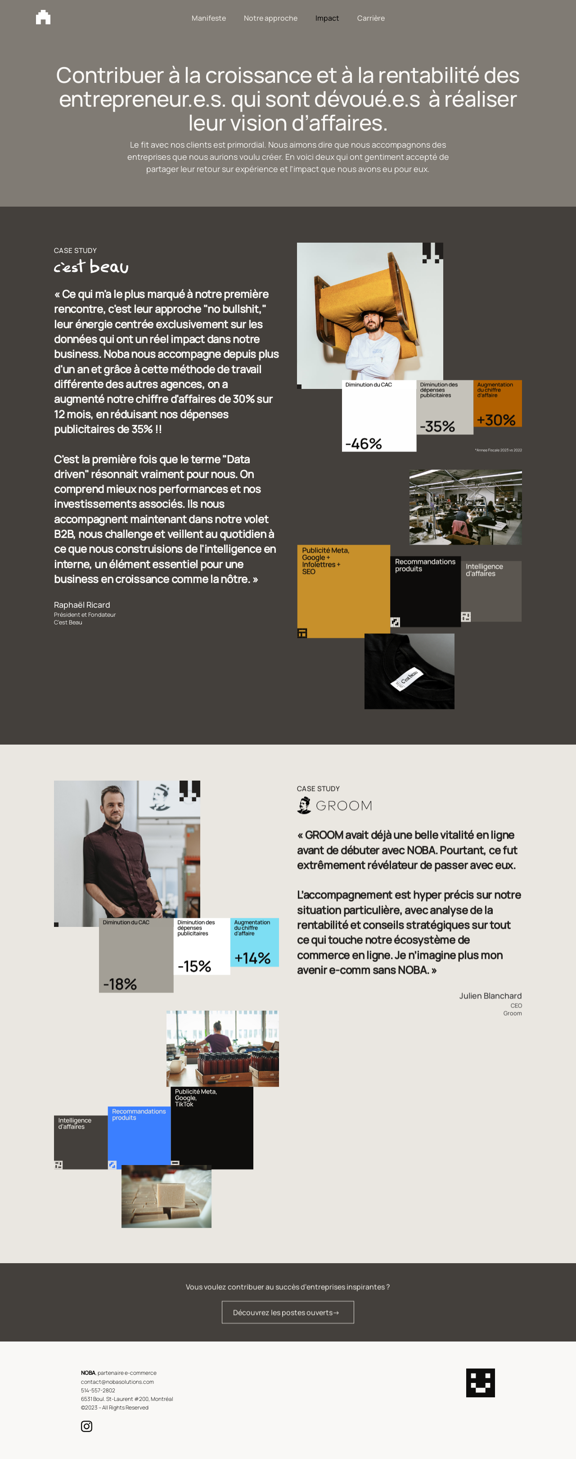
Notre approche (270, 18)
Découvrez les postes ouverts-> (286, 1318)
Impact (327, 18)
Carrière (371, 18)
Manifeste (209, 18)
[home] (43, 17)
